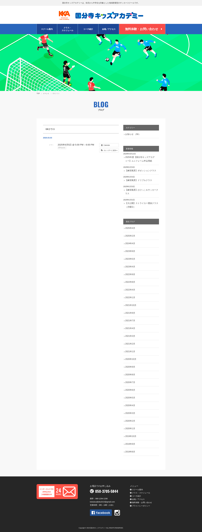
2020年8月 (130, 374)
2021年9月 (130, 313)
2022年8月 (130, 282)
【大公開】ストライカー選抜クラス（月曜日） (141, 205)
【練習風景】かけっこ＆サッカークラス (141, 192)
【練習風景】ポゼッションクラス (140, 170)
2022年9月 (130, 274)
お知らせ (132, 134)
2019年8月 (130, 452)
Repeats (62, 147)
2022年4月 (130, 290)
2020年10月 (130, 359)
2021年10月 (130, 305)
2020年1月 (130, 428)
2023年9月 (130, 251)
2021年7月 (130, 320)
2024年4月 (130, 243)
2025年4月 (130, 228)
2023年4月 (130, 267)
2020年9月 (130, 367)
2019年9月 (130, 444)
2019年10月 (130, 436)
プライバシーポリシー (141, 506)
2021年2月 (130, 344)
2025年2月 (130, 236)
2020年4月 (130, 405)
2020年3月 (130, 413)
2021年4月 (130, 328)
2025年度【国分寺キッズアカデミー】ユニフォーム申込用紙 (140, 159)
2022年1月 (130, 297)
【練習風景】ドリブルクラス (138, 180)
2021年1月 (130, 351)
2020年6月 (130, 390)
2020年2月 (130, 421)
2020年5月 (130, 398)
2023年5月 (130, 259)
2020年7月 (130, 382)
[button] (109, 150)
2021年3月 (130, 336)
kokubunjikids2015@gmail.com (102, 502)
